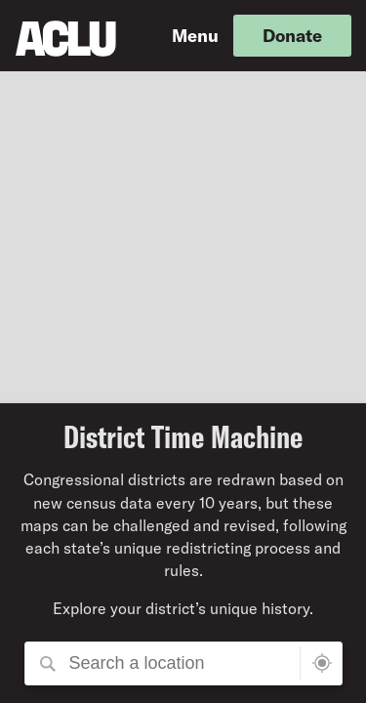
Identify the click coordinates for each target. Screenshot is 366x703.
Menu (195, 35)
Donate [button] (292, 35)
